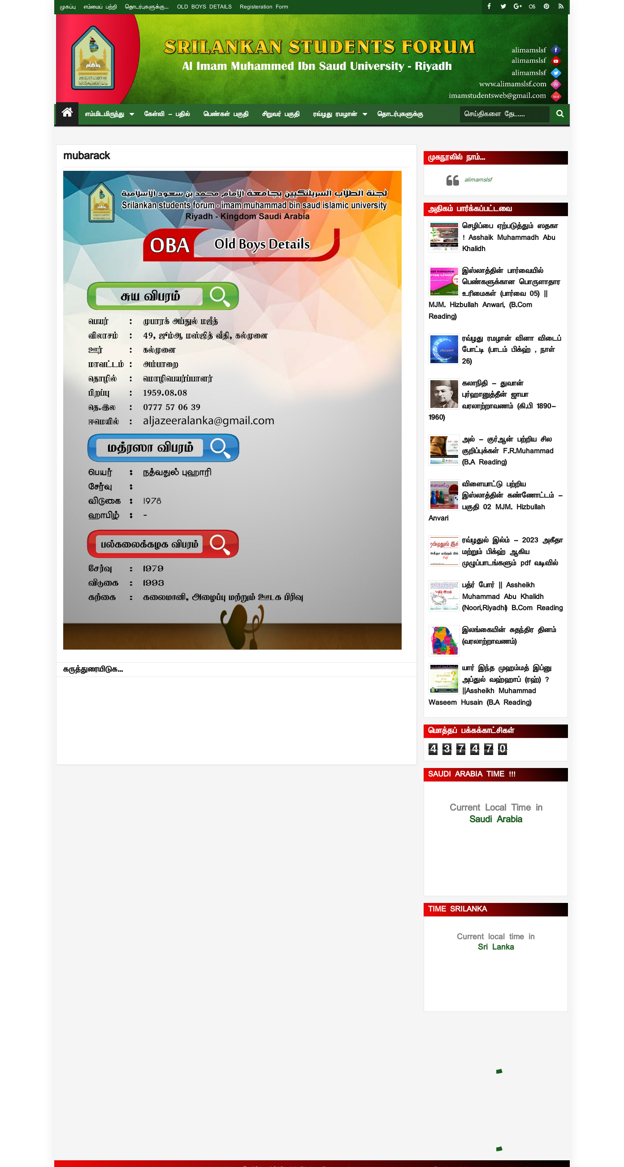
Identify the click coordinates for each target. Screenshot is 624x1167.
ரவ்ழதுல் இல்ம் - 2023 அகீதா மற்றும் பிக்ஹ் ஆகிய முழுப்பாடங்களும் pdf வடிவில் (512, 552)
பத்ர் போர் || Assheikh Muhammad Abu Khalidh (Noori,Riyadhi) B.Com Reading (512, 597)
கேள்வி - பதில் (167, 114)
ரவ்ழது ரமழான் (335, 114)
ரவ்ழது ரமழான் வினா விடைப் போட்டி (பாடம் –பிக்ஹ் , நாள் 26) (511, 350)
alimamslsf (478, 180)
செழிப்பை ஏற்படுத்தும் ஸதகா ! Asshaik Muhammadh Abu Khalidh (510, 238)
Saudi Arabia (496, 813)
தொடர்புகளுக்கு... (147, 7)
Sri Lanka (496, 942)
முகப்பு (68, 7)
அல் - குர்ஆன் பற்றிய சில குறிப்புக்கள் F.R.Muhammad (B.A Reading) (508, 451)
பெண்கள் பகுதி (226, 114)
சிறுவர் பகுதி (281, 114)
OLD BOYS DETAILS (204, 7)
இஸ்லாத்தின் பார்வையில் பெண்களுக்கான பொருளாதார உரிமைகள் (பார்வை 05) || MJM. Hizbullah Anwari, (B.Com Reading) (494, 294)
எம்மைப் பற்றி (100, 7)
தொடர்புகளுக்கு (400, 114)
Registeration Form (264, 7)
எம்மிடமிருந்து (104, 114)
